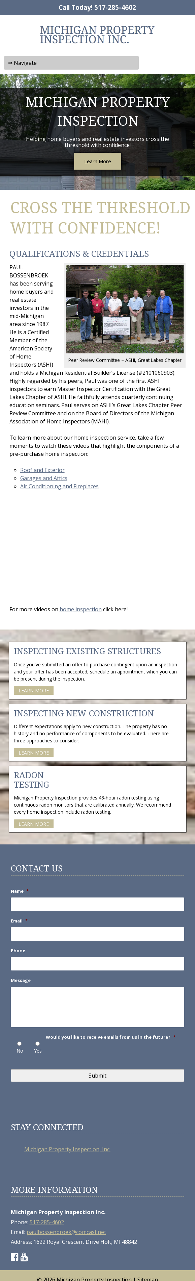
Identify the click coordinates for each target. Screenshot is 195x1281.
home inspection (81, 609)
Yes (38, 1051)
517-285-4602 (115, 7)
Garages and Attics (43, 478)
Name (20, 891)
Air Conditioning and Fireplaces (59, 486)
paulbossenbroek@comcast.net (66, 1232)
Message (21, 980)
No (20, 1051)
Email (19, 921)
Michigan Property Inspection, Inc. (67, 1149)
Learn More (97, 161)
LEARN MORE (34, 690)
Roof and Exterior (42, 470)
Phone (18, 951)
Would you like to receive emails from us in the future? (110, 1037)
